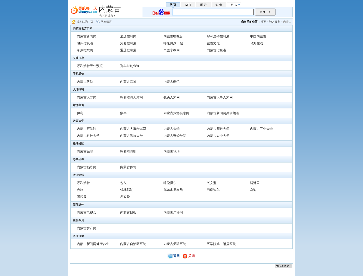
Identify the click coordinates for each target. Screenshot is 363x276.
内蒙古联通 (128, 81)
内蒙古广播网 (173, 212)
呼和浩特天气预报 (90, 66)
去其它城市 (106, 15)
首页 (263, 21)
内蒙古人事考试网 (133, 129)
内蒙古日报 (128, 212)
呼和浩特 (83, 183)
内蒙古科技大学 (88, 136)
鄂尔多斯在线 (173, 190)
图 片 (203, 4)
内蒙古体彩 (128, 167)
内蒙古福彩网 (86, 167)
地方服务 (274, 21)
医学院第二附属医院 (221, 244)
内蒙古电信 (171, 81)
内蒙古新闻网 (86, 36)
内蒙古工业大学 (261, 129)
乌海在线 (256, 43)
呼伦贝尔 (169, 183)
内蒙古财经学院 (174, 136)
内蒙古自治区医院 (133, 244)
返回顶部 (284, 266)
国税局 (82, 197)
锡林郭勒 (126, 190)
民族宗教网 (171, 50)
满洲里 (255, 183)
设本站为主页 (85, 21)
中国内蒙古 (258, 36)
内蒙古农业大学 (218, 136)
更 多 (234, 4)
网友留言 (106, 21)
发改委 (125, 197)
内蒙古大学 (171, 129)
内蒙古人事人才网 (220, 97)
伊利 (80, 113)
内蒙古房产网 (86, 228)
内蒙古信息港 (216, 50)
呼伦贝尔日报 (173, 43)
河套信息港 (128, 43)
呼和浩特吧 (128, 151)
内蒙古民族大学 (131, 136)
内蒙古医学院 (86, 129)
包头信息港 (85, 43)
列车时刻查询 (130, 66)
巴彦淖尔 (213, 190)
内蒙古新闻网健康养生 (93, 244)
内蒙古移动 (85, 81)
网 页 (173, 4)
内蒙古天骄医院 (174, 244)
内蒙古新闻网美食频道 (223, 113)
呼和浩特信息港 (218, 36)
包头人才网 (171, 97)
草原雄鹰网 (85, 50)
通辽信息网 (128, 36)
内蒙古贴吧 (85, 151)
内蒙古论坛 (171, 151)
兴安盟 (211, 183)
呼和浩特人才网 (131, 97)
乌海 (253, 190)
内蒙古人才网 (86, 97)
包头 (123, 183)
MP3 (188, 4)
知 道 (219, 4)
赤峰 (80, 190)
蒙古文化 (213, 43)
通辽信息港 (128, 50)
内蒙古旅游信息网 (176, 113)
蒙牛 (123, 113)
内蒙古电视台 (173, 36)
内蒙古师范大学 (218, 129)
